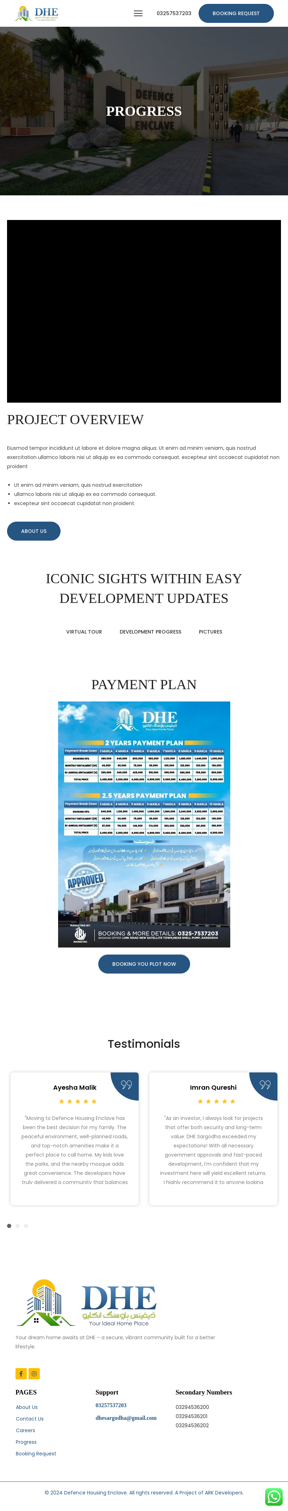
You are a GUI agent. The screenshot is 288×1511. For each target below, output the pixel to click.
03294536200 (192, 1407)
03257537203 (174, 13)
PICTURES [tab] (210, 631)
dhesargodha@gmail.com (126, 1418)
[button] (9, 1226)
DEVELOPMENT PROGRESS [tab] (150, 631)
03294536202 (192, 1425)
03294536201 (191, 1416)
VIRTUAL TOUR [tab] (84, 631)
